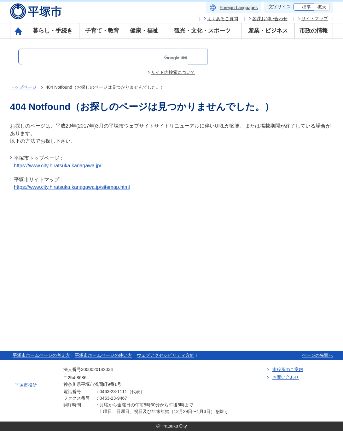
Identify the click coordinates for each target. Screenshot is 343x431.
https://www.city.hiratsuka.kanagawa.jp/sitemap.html (72, 187)
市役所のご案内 (287, 369)
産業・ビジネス (268, 30)
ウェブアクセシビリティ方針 (165, 355)
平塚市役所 (26, 384)
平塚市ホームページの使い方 (103, 355)
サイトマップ (314, 18)
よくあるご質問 (222, 18)
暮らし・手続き (53, 30)
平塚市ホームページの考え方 (41, 355)
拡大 (321, 6)
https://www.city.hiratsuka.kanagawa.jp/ (57, 165)
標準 (306, 6)
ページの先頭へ (317, 355)
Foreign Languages (239, 7)
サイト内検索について (173, 72)
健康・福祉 (144, 30)
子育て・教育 (102, 30)
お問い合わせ (285, 377)
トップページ (23, 87)
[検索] (105, 58)
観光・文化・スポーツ (202, 30)
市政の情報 (313, 30)
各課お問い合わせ (270, 18)
